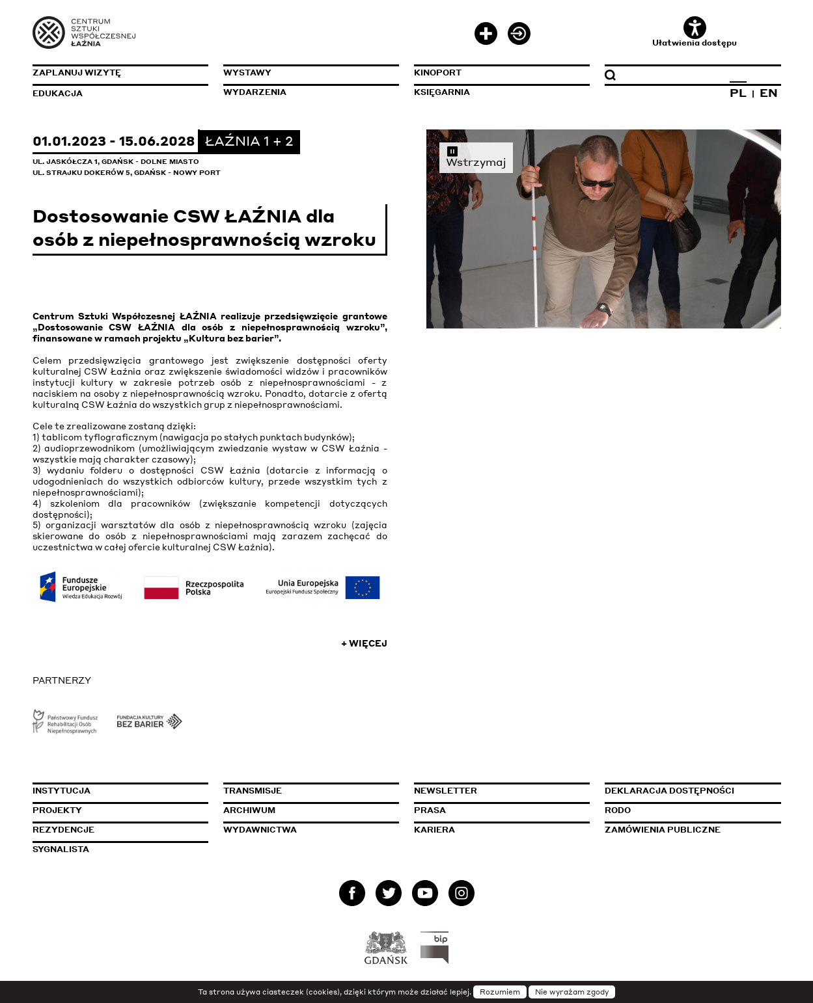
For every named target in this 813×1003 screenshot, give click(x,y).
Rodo (618, 810)
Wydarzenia (254, 92)
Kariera (434, 830)
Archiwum (249, 810)
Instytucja (61, 791)
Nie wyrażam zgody (572, 991)
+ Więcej (364, 643)
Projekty (57, 810)
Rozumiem (500, 991)
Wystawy (247, 72)
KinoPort (438, 72)
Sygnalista (61, 849)
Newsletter (445, 791)
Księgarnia (442, 92)
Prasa (430, 810)
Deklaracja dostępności (669, 791)
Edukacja (58, 93)
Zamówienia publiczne (692, 830)
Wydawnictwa (260, 830)
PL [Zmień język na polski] (738, 92)
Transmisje (311, 791)
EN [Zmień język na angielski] (769, 92)
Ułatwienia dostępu (694, 31)
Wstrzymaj (476, 156)
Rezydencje (63, 830)
